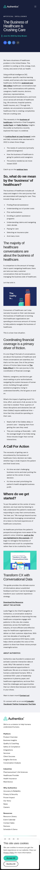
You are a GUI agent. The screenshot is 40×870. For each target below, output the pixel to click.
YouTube (32, 704)
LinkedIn (30, 701)
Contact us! (24, 695)
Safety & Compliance (11, 747)
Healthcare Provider (11, 775)
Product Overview (10, 737)
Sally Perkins (22, 125)
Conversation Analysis (12, 763)
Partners (6, 826)
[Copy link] (18, 42)
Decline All (11, 864)
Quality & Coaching (11, 743)
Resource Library (10, 816)
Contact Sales (8, 823)
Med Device (8, 782)
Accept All (11, 858)
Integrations (8, 750)
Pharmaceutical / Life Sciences (15, 772)
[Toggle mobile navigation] (35, 6)
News (5, 804)
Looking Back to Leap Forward (17, 136)
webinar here (22, 169)
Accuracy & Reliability (12, 791)
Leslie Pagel (8, 125)
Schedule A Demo (10, 829)
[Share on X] (9, 42)
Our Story (7, 801)
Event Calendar (9, 820)
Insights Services (10, 760)
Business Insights (10, 740)
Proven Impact (9, 797)
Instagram (23, 704)
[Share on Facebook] (5, 42)
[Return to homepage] (11, 6)
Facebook (7, 704)
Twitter (15, 704)
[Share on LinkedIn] (13, 42)
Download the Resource (13, 602)
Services (6, 753)
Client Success (9, 756)
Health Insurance (10, 778)
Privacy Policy (9, 852)
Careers (6, 807)
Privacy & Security (10, 794)
